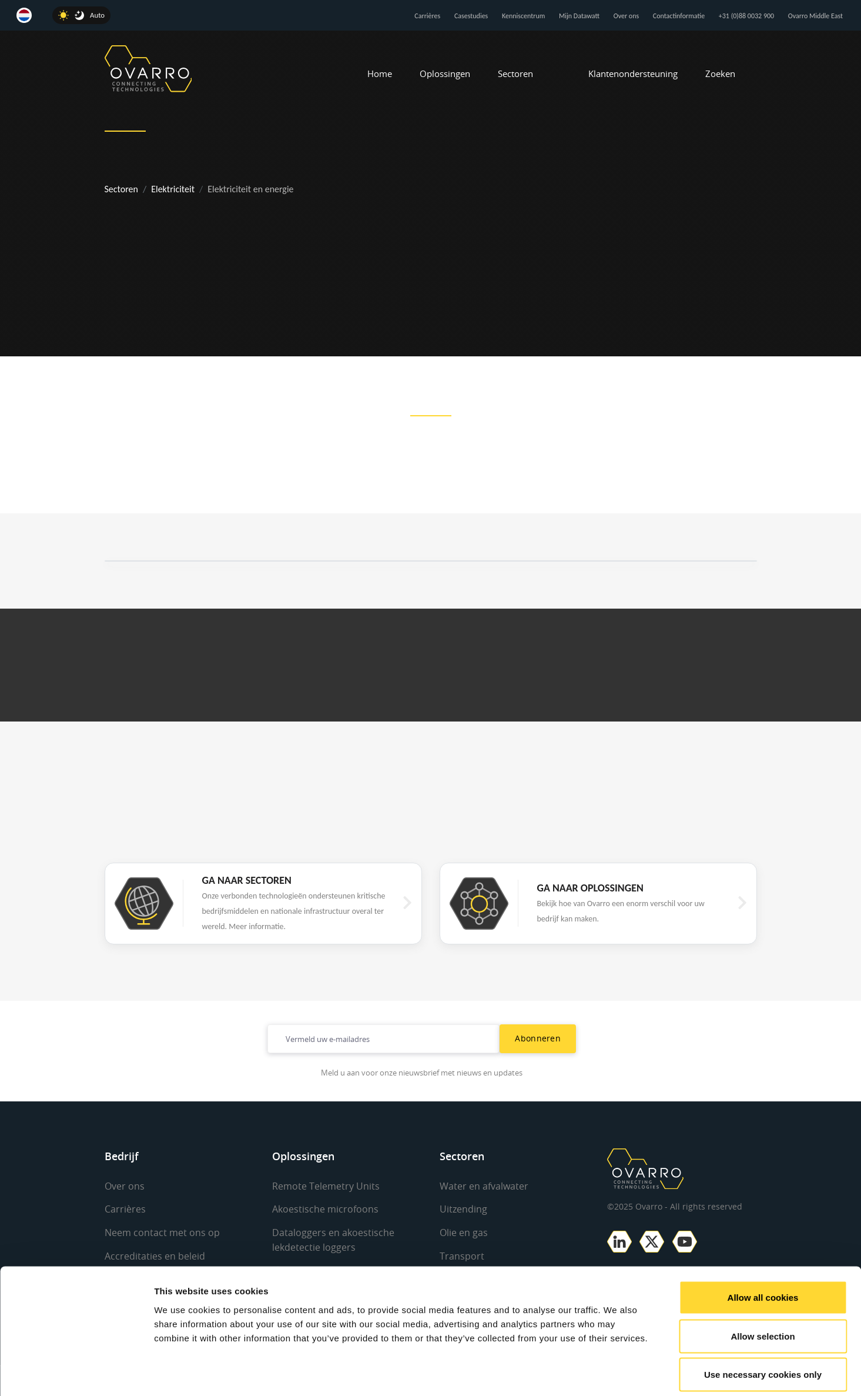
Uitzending (463, 1209)
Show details (616, 1373)
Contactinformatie (679, 16)
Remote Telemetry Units (326, 1186)
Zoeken (720, 73)
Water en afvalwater (484, 1186)
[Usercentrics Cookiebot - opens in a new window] (76, 1373)
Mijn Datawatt (579, 16)
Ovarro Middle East (815, 16)
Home (379, 73)
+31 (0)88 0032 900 (746, 16)
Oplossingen (445, 73)
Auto (97, 15)
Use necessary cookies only (763, 1319)
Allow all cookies (763, 1242)
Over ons (626, 16)
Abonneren (538, 1038)
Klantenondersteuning (633, 73)
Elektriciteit (173, 189)
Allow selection (763, 1280)
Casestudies (471, 16)
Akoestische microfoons (325, 1209)
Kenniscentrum (523, 16)
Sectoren (515, 73)
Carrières (427, 16)
